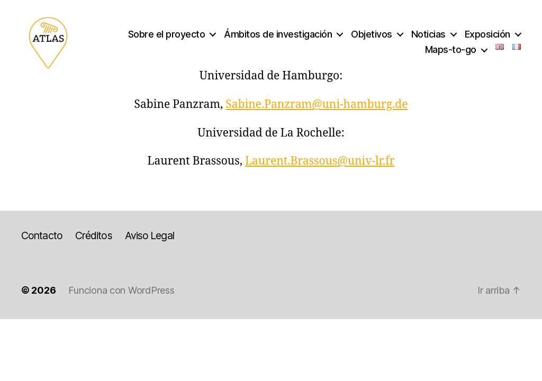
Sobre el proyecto (166, 34)
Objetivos (371, 34)
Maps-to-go (450, 49)
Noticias (428, 34)
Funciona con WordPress (121, 290)
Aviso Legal (149, 235)
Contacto (41, 235)
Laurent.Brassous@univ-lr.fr (320, 161)
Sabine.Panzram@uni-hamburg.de (316, 104)
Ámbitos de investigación (278, 34)
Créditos (93, 235)
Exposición (487, 34)
